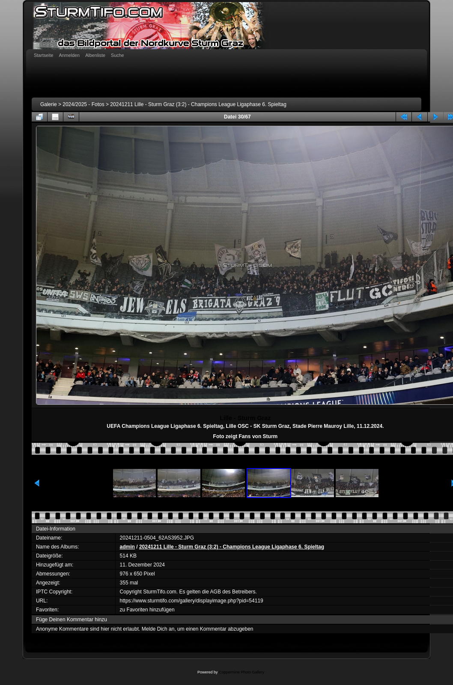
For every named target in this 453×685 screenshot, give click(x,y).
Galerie (48, 104)
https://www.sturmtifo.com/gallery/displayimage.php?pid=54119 (191, 601)
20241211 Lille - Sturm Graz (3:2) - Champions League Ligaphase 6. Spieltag (198, 104)
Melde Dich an (158, 629)
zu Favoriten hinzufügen (147, 610)
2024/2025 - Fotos (83, 104)
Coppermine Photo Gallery (241, 672)
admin (127, 547)
